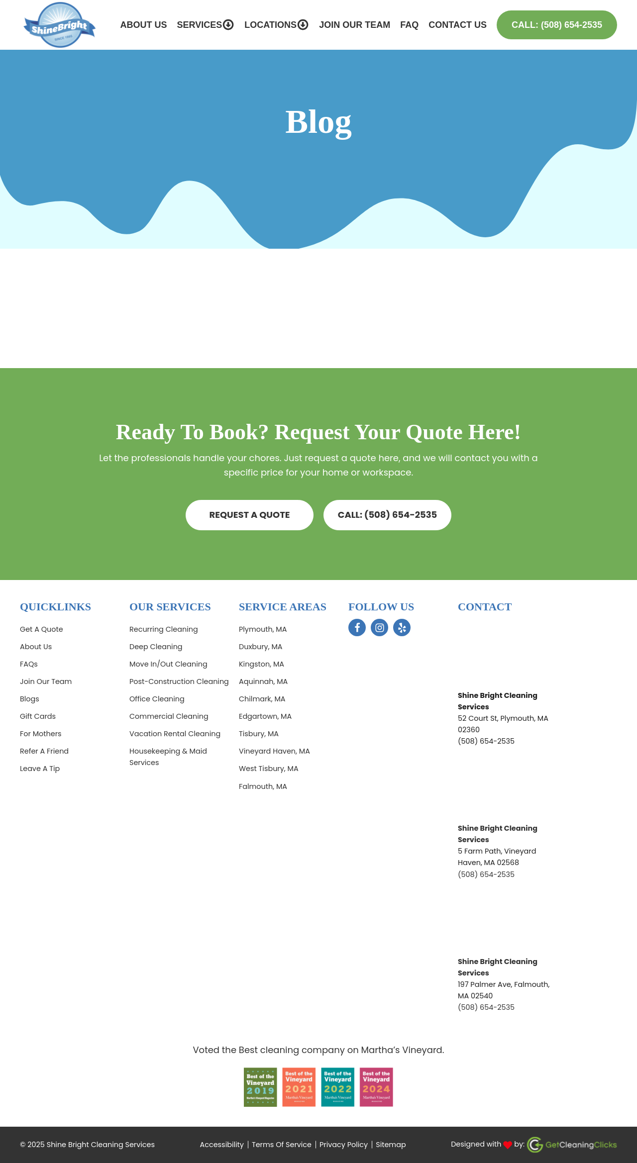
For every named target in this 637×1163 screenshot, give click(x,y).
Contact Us (457, 25)
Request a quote (249, 514)
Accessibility (222, 1145)
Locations (276, 24)
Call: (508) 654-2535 (557, 25)
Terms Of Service (282, 1145)
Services (205, 24)
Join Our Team (354, 25)
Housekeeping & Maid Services (168, 757)
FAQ (409, 25)
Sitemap (391, 1145)
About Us (143, 25)
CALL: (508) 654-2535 (387, 514)
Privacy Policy (343, 1145)
